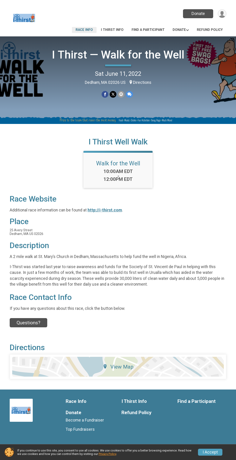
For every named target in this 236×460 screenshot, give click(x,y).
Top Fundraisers (80, 429)
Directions (142, 82)
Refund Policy (210, 30)
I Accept (210, 452)
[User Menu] (222, 13)
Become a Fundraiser (85, 420)
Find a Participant (148, 30)
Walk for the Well (118, 163)
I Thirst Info (112, 30)
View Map (118, 367)
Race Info (84, 30)
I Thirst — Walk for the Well (118, 54)
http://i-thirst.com (105, 210)
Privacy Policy (107, 454)
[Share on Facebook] (105, 94)
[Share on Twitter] (113, 94)
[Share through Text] (129, 94)
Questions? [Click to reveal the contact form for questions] (28, 322)
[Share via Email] (121, 94)
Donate (198, 13)
